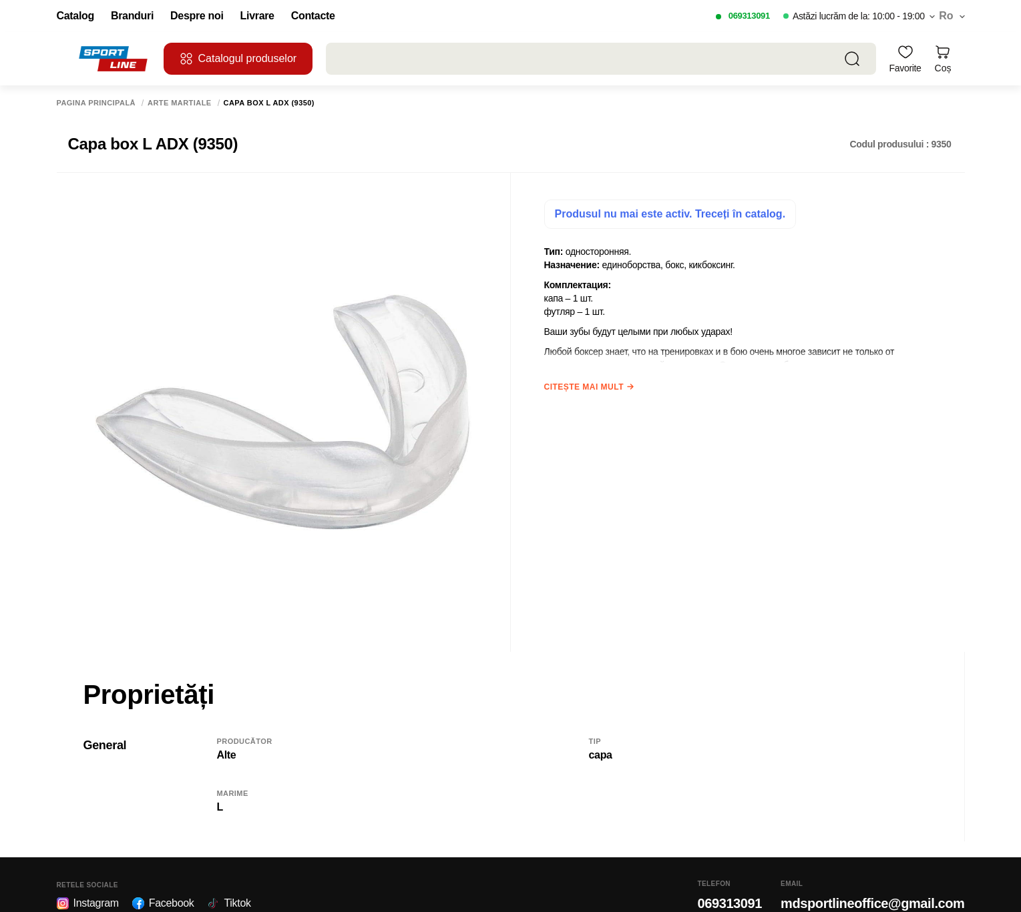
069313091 (749, 16)
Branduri (132, 16)
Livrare (257, 16)
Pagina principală (96, 103)
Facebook (163, 903)
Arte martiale (180, 103)
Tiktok (228, 903)
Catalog (75, 16)
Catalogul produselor (238, 58)
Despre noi (197, 16)
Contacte (313, 16)
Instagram (88, 903)
